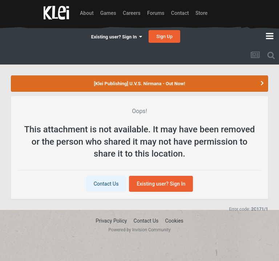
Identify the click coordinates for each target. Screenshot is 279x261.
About (87, 13)
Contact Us (106, 184)
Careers (132, 13)
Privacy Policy (111, 221)
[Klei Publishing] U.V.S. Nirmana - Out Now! (139, 83)
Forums (156, 13)
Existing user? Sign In (116, 37)
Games (108, 13)
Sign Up (164, 36)
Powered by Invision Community (140, 229)
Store (201, 13)
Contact (180, 13)
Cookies (174, 221)
